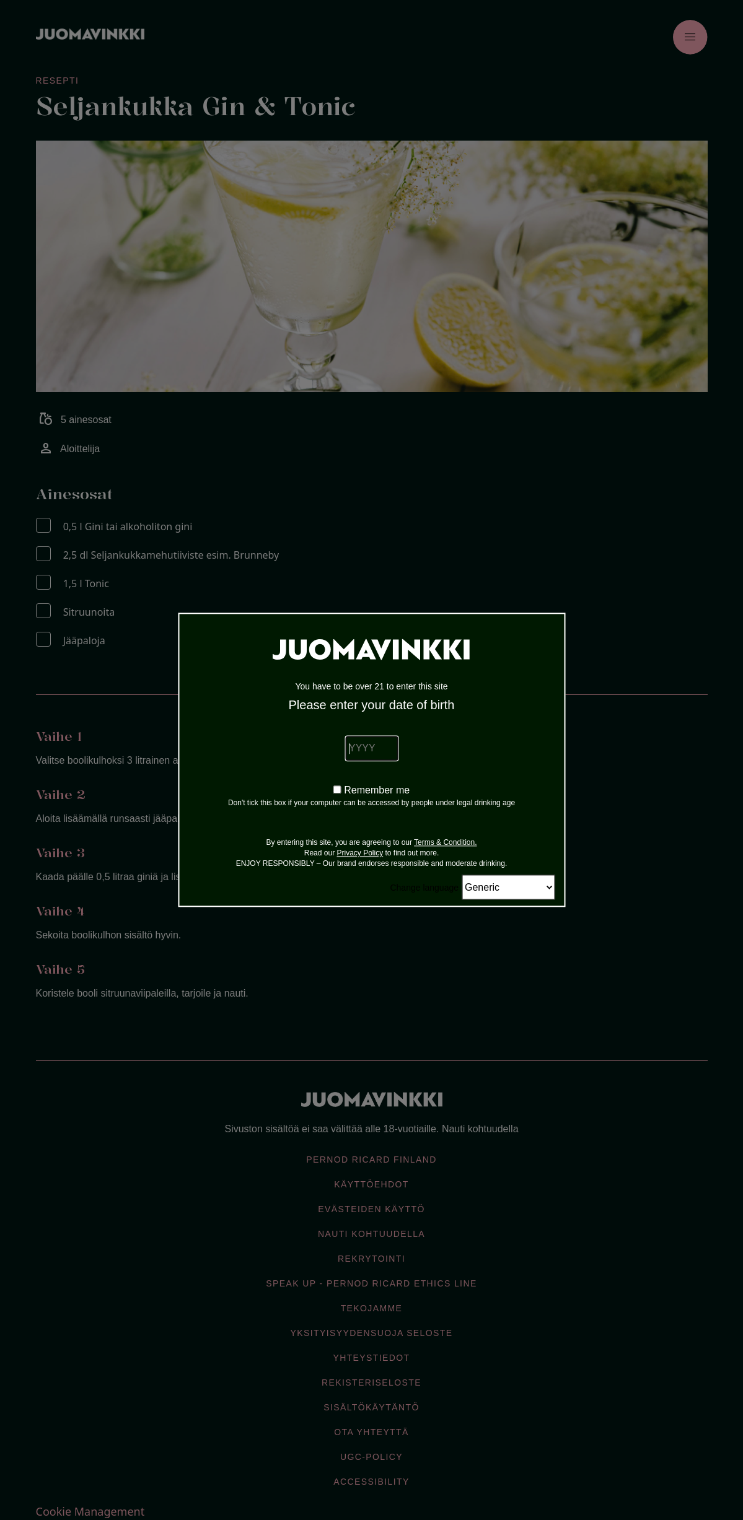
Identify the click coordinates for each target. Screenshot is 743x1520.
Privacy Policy (359, 853)
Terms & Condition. (445, 843)
